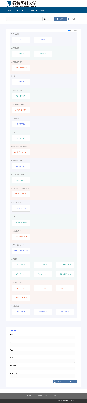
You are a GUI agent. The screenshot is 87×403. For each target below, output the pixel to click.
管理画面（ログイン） (43, 396)
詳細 (73, 19)
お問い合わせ (57, 396)
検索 (61, 19)
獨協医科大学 (30, 396)
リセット (71, 382)
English (78, 6)
